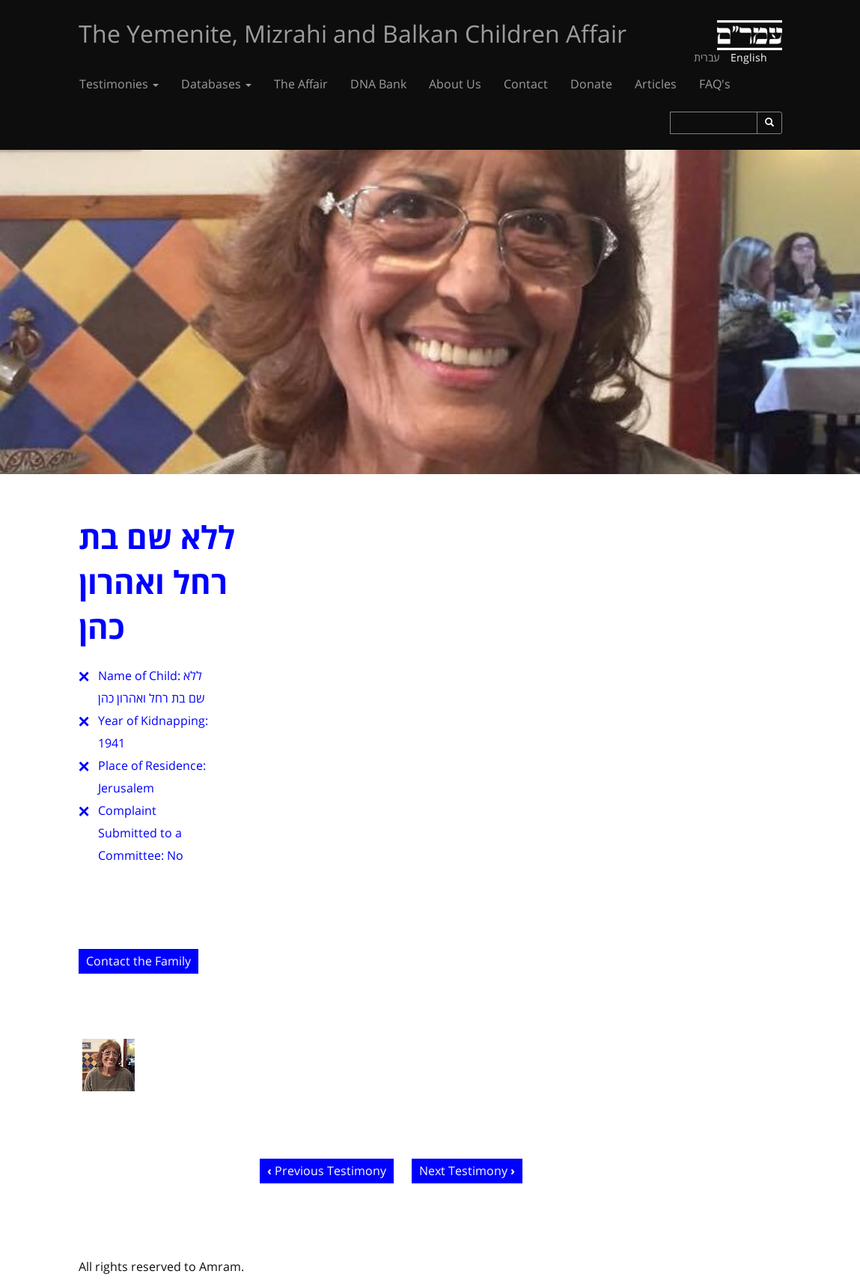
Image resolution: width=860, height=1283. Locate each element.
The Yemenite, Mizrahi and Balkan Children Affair (352, 33)
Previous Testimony (330, 1170)
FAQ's (715, 84)
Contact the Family (138, 961)
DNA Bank (378, 84)
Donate (591, 84)
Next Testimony (463, 1170)
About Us (455, 84)
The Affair (301, 84)
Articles (656, 84)
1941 (111, 743)
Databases (216, 84)
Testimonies (119, 84)
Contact (526, 84)
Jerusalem (126, 788)
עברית (707, 57)
